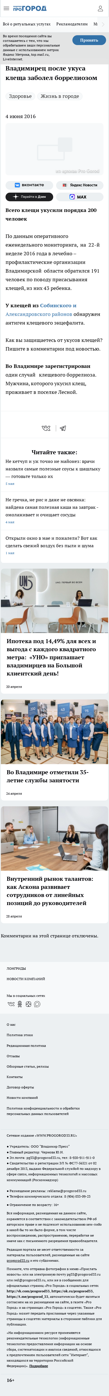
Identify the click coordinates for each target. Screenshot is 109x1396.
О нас (11, 1024)
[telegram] (65, 428)
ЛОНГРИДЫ (16, 968)
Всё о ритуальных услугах (27, 24)
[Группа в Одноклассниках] (19, 1004)
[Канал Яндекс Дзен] (29, 197)
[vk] (47, 428)
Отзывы (13, 1056)
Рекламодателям (72, 24)
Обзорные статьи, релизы (28, 1066)
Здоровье (20, 96)
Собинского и (58, 305)
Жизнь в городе (60, 96)
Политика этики (20, 1035)
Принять (89, 40)
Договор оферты (20, 1087)
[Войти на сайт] (100, 8)
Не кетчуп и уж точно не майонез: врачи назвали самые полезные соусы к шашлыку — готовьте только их (54, 472)
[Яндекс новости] (80, 185)
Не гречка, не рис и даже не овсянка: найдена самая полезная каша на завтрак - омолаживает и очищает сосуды (54, 511)
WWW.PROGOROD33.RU (56, 1135)
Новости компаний (22, 1097)
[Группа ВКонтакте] (29, 185)
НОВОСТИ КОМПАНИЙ (26, 979)
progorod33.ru (18, 1260)
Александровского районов (40, 314)
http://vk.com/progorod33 (28, 1291)
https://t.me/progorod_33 (27, 1296)
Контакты (15, 1077)
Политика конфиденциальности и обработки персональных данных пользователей (43, 1111)
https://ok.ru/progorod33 (72, 1291)
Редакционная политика (26, 1045)
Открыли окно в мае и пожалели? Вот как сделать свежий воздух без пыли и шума (54, 546)
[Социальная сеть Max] (80, 197)
